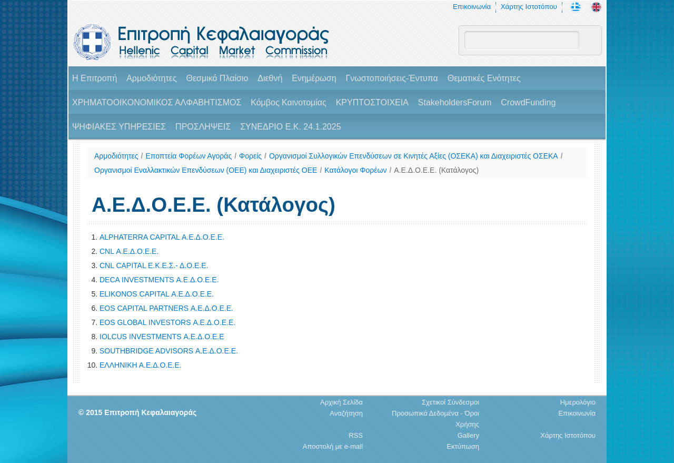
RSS (356, 435)
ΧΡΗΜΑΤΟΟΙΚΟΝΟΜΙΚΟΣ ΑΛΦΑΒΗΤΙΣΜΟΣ (156, 102)
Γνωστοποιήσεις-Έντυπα (391, 78)
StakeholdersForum (455, 102)
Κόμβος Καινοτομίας (288, 102)
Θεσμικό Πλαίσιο (217, 78)
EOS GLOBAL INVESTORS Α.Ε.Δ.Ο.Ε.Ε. (167, 322)
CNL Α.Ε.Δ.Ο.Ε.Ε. (129, 251)
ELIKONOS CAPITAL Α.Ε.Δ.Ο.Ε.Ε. (157, 294)
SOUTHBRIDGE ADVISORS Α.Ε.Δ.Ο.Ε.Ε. (169, 351)
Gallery (468, 435)
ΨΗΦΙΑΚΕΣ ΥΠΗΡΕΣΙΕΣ (119, 126)
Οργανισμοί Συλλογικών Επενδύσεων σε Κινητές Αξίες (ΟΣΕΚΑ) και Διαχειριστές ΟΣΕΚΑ (413, 156)
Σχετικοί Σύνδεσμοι (450, 402)
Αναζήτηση (346, 413)
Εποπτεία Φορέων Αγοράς (188, 156)
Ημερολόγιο (578, 402)
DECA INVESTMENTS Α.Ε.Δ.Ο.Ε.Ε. (159, 279)
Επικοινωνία (472, 7)
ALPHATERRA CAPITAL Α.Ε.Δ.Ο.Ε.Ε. (162, 237)
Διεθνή (269, 78)
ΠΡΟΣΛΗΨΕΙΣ (203, 126)
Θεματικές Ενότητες (484, 78)
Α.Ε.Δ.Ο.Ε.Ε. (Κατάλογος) (436, 170)
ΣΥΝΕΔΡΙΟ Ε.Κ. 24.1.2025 (290, 126)
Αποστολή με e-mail (333, 446)
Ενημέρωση (314, 78)
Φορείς (250, 156)
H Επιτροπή (94, 78)
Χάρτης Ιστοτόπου (529, 7)
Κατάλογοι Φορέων (355, 170)
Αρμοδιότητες (151, 78)
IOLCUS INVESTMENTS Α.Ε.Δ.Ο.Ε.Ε (162, 336)
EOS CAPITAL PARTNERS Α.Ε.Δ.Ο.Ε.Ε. (166, 308)
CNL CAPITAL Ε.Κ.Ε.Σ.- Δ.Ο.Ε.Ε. (154, 265)
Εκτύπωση (463, 446)
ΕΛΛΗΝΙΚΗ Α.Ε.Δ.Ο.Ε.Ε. (141, 365)
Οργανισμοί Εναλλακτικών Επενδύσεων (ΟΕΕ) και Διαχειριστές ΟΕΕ (205, 170)
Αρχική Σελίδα (341, 402)
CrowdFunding (528, 102)
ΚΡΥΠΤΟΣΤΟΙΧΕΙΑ (372, 102)
